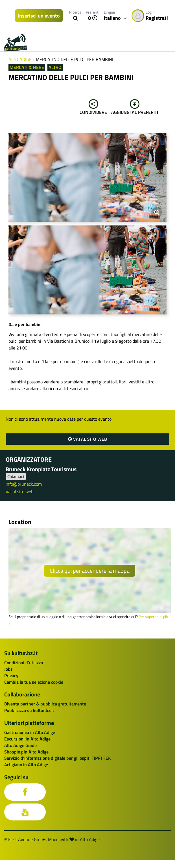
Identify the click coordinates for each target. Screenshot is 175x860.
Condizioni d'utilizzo (23, 662)
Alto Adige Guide (20, 745)
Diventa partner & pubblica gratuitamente (45, 703)
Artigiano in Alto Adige (26, 764)
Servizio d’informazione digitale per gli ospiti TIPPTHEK (57, 758)
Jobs (8, 669)
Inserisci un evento (39, 15)
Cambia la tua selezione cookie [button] (33, 682)
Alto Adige (20, 59)
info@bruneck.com (24, 484)
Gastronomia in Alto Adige (29, 732)
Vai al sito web (87, 439)
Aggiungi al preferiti (134, 107)
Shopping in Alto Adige (26, 751)
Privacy (11, 675)
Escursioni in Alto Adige (27, 738)
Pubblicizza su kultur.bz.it (29, 710)
